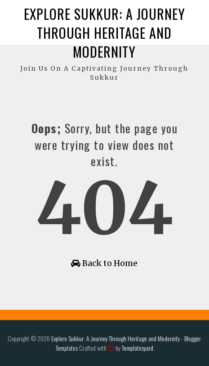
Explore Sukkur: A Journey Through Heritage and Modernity (104, 33)
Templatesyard (137, 347)
